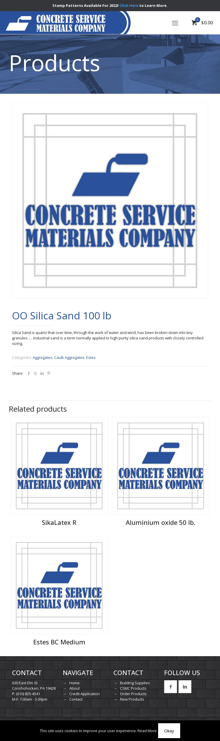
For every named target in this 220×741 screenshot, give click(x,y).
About (74, 688)
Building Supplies (135, 682)
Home (74, 682)
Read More (147, 730)
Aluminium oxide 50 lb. (160, 522)
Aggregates (42, 357)
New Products (132, 699)
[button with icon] (170, 686)
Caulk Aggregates (69, 357)
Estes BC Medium (59, 642)
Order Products (133, 693)
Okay (169, 731)
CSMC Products (133, 688)
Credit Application (84, 693)
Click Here (128, 5)
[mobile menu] (175, 23)
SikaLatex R (59, 522)
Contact (75, 699)
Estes (91, 357)
